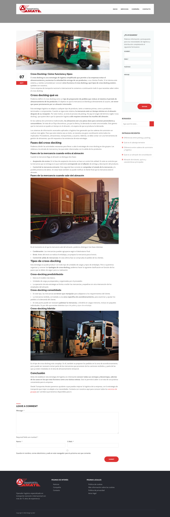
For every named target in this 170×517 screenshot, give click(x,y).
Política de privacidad (96, 490)
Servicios (124, 9)
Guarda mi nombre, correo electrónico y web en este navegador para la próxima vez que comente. (53, 453)
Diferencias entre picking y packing (137, 138)
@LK (34, 513)
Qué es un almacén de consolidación (138, 155)
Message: (20, 410)
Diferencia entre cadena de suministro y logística (138, 148)
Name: (19, 441)
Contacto (146, 9)
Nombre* (137, 53)
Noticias (56, 484)
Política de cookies (95, 484)
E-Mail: (70, 441)
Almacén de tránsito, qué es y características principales (135, 160)
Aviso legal (92, 493)
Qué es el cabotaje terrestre (134, 142)
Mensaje (137, 88)
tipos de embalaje (84, 305)
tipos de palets (70, 305)
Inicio (115, 9)
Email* (137, 60)
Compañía (135, 9)
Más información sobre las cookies (101, 487)
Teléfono (137, 68)
